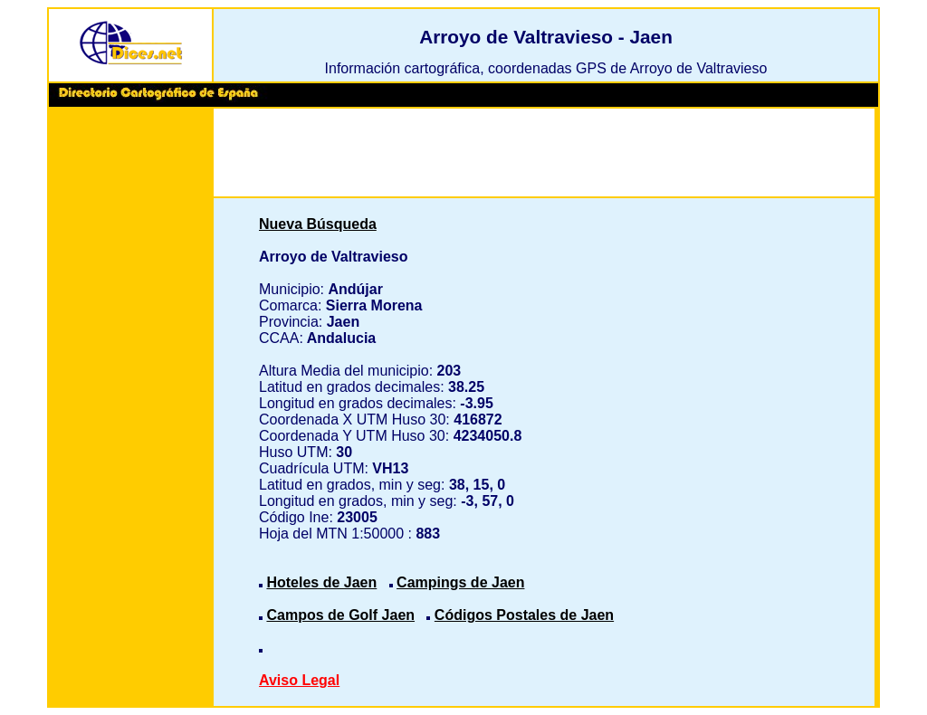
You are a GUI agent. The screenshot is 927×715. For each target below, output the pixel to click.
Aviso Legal (299, 680)
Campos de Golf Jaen (340, 615)
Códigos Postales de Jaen (524, 615)
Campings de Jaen (460, 582)
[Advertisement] (130, 389)
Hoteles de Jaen (321, 582)
